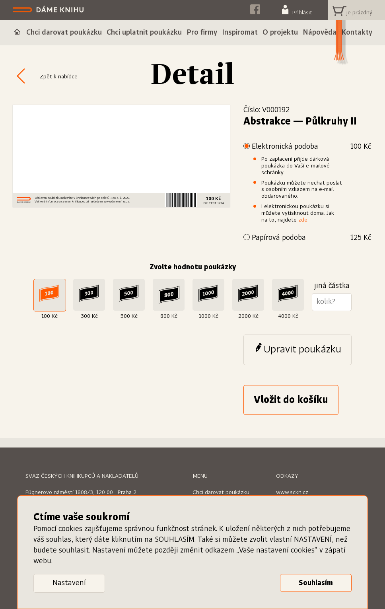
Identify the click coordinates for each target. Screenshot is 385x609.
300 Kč (89, 316)
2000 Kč (248, 316)
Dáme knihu (49, 10)
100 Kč (49, 316)
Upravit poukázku (302, 349)
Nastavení (69, 583)
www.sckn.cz (292, 492)
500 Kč (129, 316)
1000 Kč (208, 316)
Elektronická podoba (311, 147)
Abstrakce (267, 121)
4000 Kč (288, 316)
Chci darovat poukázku (220, 492)
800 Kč (168, 316)
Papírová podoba (311, 238)
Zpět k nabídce (59, 77)
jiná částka (332, 286)
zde (302, 220)
